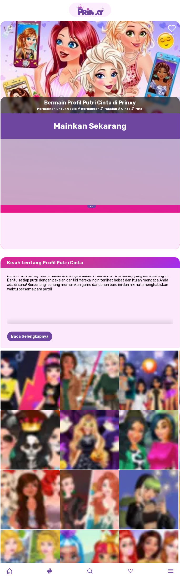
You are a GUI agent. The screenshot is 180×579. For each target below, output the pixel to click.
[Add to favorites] (172, 30)
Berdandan (90, 109)
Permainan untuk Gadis (57, 109)
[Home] (9, 571)
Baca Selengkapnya (29, 336)
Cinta (126, 109)
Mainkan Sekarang (90, 126)
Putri (138, 109)
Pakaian (110, 109)
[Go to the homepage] (90, 9)
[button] (49, 571)
